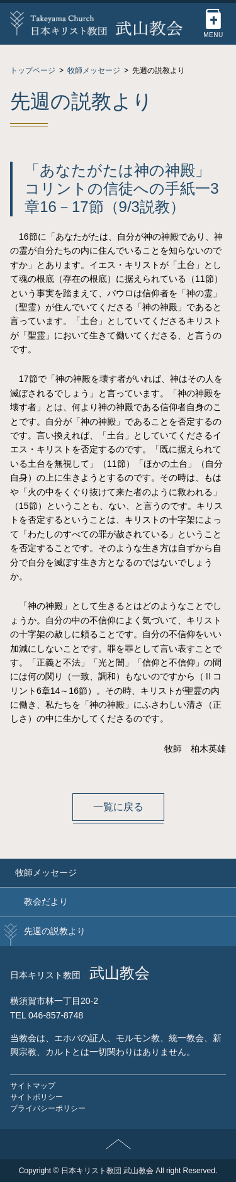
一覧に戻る (118, 806)
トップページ (32, 70)
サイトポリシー (36, 1097)
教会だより (46, 901)
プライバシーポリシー (48, 1108)
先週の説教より (55, 931)
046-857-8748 (55, 1015)
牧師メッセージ (46, 872)
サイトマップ (32, 1085)
